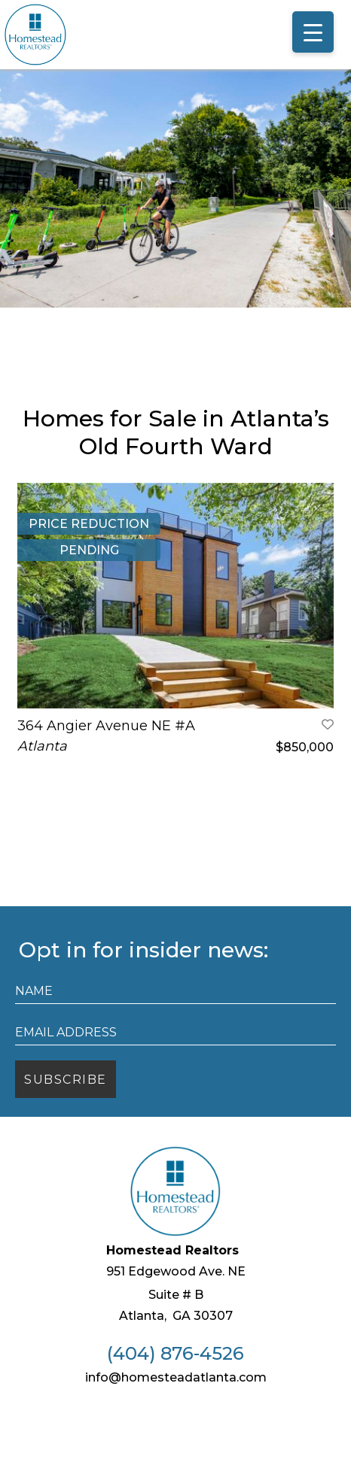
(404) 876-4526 (175, 1401)
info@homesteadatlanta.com (176, 1425)
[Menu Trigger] (313, 32)
